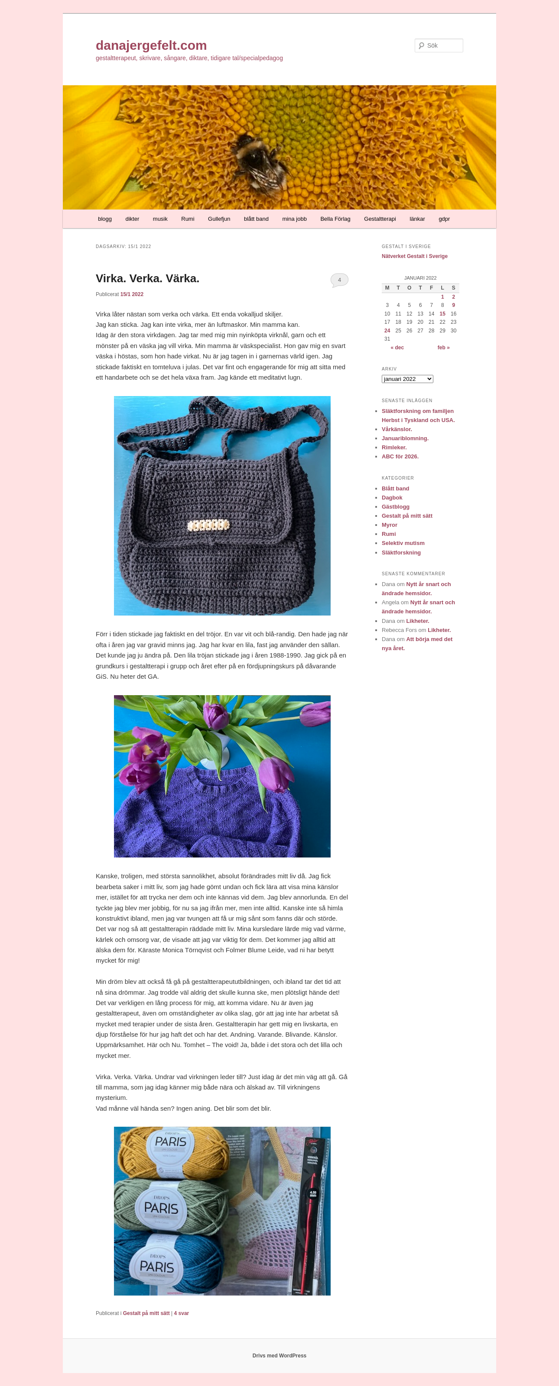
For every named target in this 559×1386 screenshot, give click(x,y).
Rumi (187, 219)
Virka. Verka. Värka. (148, 278)
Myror (389, 525)
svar (181, 1313)
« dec (397, 348)
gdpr (444, 219)
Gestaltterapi (380, 219)
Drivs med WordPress (280, 1356)
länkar (417, 219)
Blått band (396, 488)
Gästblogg (396, 506)
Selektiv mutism (403, 543)
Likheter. (417, 621)
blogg (105, 219)
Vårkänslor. (397, 429)
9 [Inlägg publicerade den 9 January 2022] (453, 305)
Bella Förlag (335, 219)
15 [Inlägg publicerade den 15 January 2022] (442, 314)
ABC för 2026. (400, 456)
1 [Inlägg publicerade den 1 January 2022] (442, 297)
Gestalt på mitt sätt (146, 1313)
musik (160, 219)
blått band (256, 219)
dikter (133, 219)
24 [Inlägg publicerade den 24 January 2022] (387, 331)
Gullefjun (219, 219)
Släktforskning (401, 552)
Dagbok (392, 497)
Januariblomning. (405, 438)
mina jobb (295, 219)
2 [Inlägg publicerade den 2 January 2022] (453, 297)
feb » (444, 348)
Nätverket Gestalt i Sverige (415, 256)
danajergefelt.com (151, 45)
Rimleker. (394, 447)
